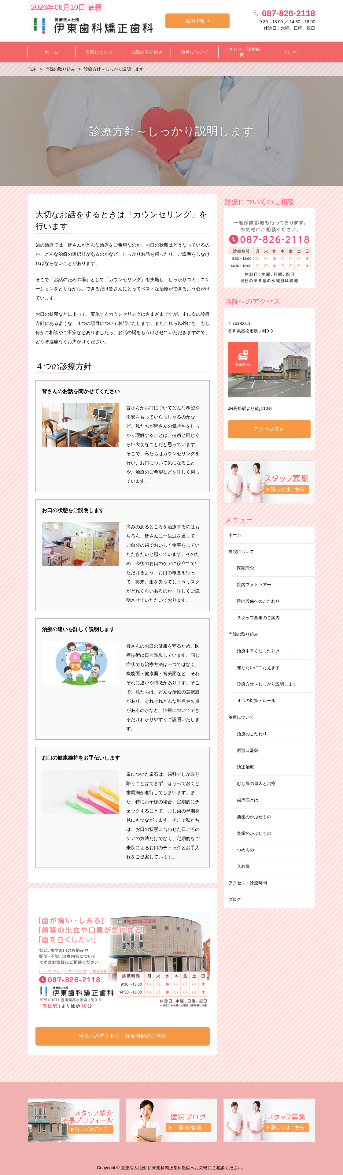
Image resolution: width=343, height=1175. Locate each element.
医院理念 (245, 568)
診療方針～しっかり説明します (267, 684)
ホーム (234, 534)
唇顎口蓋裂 (247, 750)
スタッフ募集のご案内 (258, 617)
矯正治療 (245, 766)
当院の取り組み (243, 634)
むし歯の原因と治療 (256, 783)
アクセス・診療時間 (247, 882)
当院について (241, 551)
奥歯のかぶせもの (254, 833)
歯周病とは (247, 800)
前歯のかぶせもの (254, 816)
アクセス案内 (269, 429)
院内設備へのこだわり (258, 601)
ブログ (234, 899)
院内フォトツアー (254, 584)
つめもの (245, 849)
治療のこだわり (252, 733)
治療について (241, 717)
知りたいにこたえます (258, 667)
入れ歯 (243, 866)
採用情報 (195, 21)
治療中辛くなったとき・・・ (265, 651)
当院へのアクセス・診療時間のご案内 (123, 1036)
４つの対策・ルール (256, 700)
